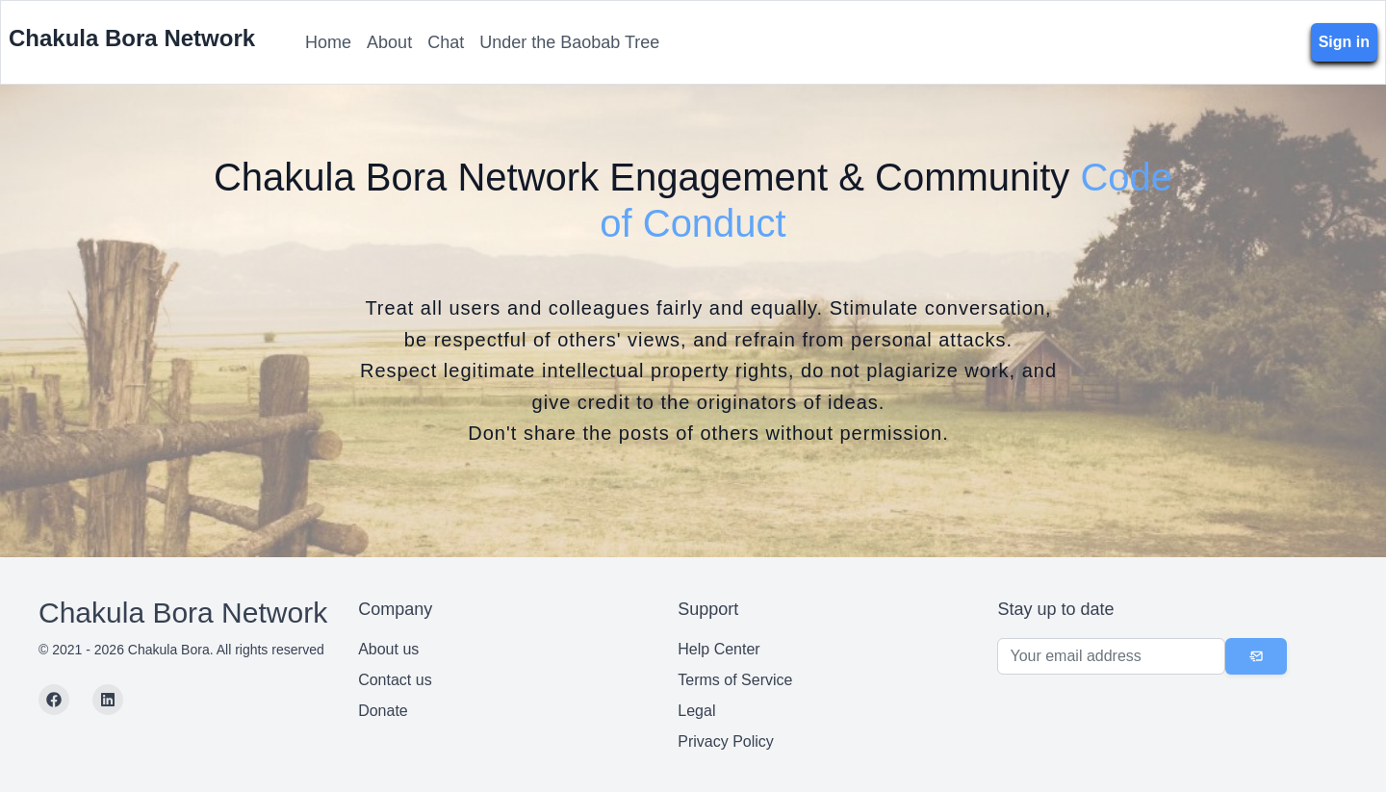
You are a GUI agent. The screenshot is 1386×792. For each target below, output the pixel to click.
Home (328, 42)
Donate (383, 711)
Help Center (718, 649)
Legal (696, 711)
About (389, 42)
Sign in (1344, 42)
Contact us (394, 680)
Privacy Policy (726, 741)
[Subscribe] (1256, 656)
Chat (445, 42)
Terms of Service (735, 680)
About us (388, 649)
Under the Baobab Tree (569, 42)
